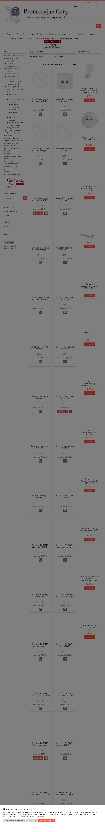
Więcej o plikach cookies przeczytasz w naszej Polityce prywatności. (23, 816)
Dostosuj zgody (31, 820)
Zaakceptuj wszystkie (47, 820)
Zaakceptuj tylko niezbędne (14, 820)
